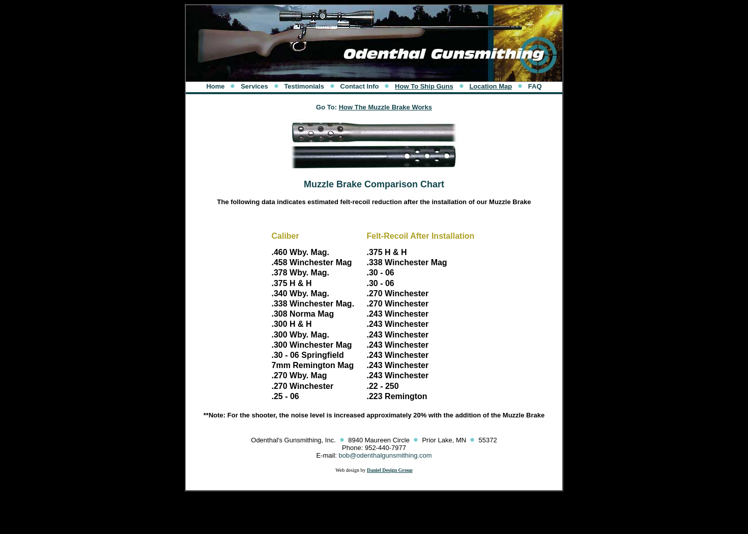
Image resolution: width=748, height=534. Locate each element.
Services (254, 86)
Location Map (490, 86)
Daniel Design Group (390, 470)
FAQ (535, 86)
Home (215, 86)
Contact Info (359, 86)
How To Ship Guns (424, 86)
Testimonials (304, 86)
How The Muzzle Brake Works (385, 107)
